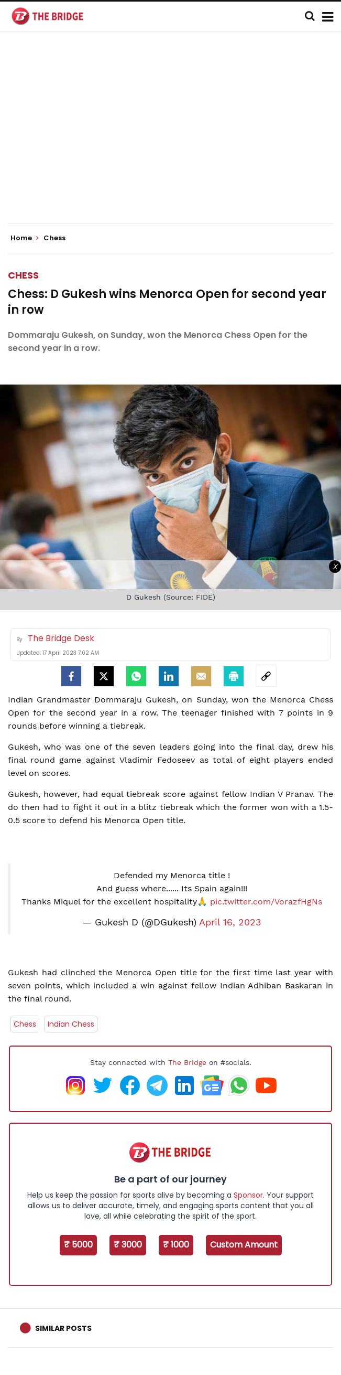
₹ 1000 (176, 1245)
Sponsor (248, 1195)
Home (24, 238)
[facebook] (71, 676)
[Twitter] (103, 676)
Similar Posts (63, 1328)
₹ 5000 (78, 1245)
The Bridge (187, 1062)
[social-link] (266, 676)
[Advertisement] (174, 136)
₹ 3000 (128, 1245)
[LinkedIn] (168, 676)
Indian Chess (71, 1024)
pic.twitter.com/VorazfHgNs (266, 902)
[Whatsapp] (136, 676)
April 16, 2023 (230, 922)
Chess (23, 275)
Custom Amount (244, 1245)
